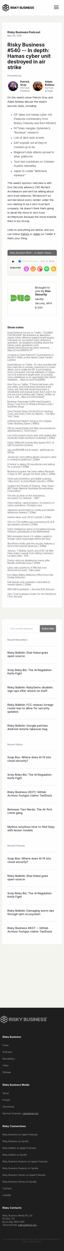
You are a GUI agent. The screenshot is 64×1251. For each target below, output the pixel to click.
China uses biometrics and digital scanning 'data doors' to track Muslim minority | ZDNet (30, 479)
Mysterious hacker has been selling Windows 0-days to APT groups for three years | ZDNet (31, 472)
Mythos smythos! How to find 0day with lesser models (31, 828)
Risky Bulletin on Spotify (15, 1155)
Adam (36, 234)
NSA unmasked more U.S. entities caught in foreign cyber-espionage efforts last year (29, 537)
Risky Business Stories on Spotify (20, 1182)
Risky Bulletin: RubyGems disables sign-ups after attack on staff (30, 689)
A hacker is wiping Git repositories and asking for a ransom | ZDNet (31, 465)
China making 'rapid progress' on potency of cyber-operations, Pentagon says (30, 504)
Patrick (25, 234)
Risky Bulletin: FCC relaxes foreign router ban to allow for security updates (30, 708)
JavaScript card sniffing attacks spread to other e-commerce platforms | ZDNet (32, 458)
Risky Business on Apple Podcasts (20, 1135)
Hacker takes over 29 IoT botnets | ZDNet (29, 517)
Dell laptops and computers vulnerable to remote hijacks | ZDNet (28, 583)
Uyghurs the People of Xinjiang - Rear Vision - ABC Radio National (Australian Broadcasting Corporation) (31, 488)
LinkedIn (7, 1195)
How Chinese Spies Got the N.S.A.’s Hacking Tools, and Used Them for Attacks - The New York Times (31, 414)
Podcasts (7, 1052)
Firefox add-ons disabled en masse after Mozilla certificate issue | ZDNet (28, 561)
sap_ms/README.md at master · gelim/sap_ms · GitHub (31, 451)
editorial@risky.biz (27, 1225)
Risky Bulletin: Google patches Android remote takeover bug (27, 727)
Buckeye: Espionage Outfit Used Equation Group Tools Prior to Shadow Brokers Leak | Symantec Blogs (30, 404)
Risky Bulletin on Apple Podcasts (19, 1148)
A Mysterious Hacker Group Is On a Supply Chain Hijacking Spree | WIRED (29, 422)
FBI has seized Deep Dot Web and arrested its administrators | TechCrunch (31, 429)
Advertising (8, 1107)
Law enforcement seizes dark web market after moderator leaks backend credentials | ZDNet (32, 436)
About (6, 1093)
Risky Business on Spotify (16, 1142)
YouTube (7, 1189)
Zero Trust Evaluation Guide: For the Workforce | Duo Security (31, 595)
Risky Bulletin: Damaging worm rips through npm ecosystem (30, 912)
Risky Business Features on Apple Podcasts (25, 1162)
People (6, 1100)
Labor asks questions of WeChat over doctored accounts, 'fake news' (27, 568)
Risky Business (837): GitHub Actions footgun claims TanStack (29, 793)
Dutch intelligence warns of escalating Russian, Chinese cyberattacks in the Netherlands (31, 530)
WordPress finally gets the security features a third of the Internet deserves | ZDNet (31, 544)
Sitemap (7, 1072)
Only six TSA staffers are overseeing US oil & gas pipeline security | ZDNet (30, 523)
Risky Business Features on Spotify (20, 1168)
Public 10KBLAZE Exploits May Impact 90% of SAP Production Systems (30, 443)
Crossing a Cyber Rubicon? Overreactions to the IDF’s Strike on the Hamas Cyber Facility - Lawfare (30, 357)
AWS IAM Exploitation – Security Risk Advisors (31, 589)
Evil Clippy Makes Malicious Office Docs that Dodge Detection (30, 576)
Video (5, 1066)
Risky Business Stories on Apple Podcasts (24, 1175)
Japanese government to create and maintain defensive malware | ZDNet (31, 511)
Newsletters (9, 1059)
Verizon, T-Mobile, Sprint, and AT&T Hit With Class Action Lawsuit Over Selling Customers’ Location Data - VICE (30, 553)
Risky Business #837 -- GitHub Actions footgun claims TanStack (29, 929)
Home (6, 1046)
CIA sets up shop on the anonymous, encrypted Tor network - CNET (26, 496)
